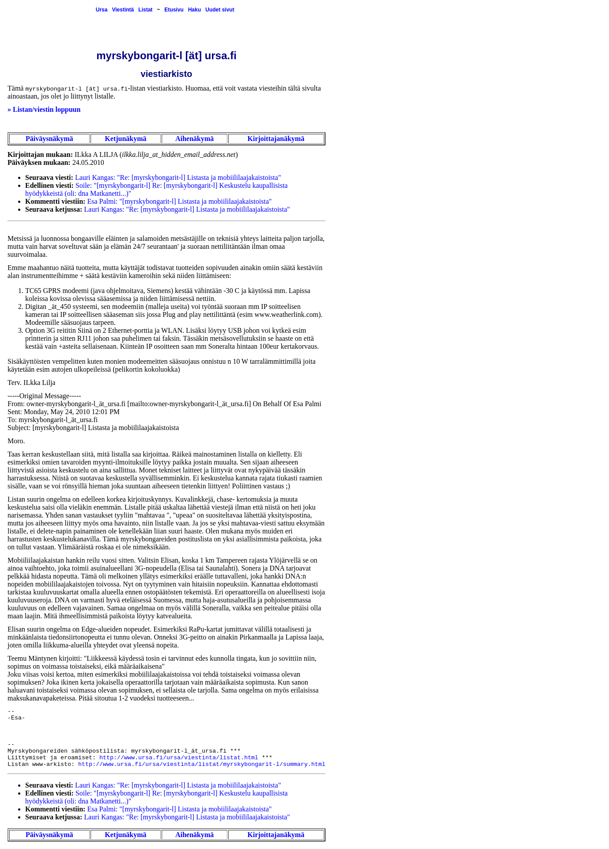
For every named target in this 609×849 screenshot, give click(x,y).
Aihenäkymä (194, 138)
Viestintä (123, 10)
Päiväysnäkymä (49, 138)
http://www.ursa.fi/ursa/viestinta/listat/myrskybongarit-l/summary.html (201, 764)
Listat (145, 10)
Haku (194, 10)
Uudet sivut (219, 10)
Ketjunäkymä (125, 138)
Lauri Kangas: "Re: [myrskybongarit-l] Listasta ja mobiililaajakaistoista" (178, 177)
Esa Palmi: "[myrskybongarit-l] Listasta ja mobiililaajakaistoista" (179, 201)
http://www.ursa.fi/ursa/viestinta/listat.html (178, 757)
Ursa (102, 10)
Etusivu (173, 10)
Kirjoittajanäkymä (275, 138)
